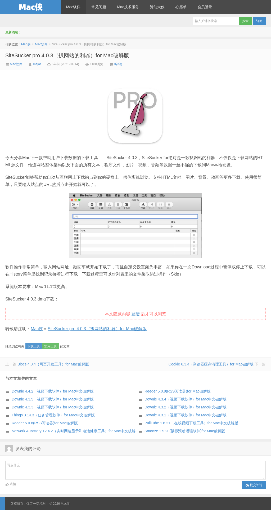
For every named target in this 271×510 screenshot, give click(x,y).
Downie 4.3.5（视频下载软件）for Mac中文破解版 (53, 399)
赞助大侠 (157, 7)
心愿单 (181, 7)
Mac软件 (73, 7)
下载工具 (33, 346)
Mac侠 (30, 7)
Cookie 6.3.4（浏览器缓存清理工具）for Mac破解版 (211, 364)
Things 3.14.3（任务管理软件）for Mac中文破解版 (53, 415)
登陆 (135, 314)
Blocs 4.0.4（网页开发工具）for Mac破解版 (53, 364)
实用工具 (50, 346)
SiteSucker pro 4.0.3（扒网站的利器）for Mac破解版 (67, 55)
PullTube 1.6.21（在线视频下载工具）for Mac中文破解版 (191, 423)
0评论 (118, 64)
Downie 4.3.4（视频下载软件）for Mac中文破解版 (185, 399)
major (37, 64)
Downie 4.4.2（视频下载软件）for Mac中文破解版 (53, 391)
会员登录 (204, 7)
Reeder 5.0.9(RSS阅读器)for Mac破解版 (177, 391)
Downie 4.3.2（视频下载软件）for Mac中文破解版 (185, 407)
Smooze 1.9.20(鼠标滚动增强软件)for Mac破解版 (184, 431)
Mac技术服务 (128, 7)
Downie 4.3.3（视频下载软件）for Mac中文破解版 (53, 407)
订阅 (259, 21)
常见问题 (98, 7)
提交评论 (254, 485)
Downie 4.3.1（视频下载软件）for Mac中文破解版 (185, 415)
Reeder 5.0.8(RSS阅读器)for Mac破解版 (45, 423)
